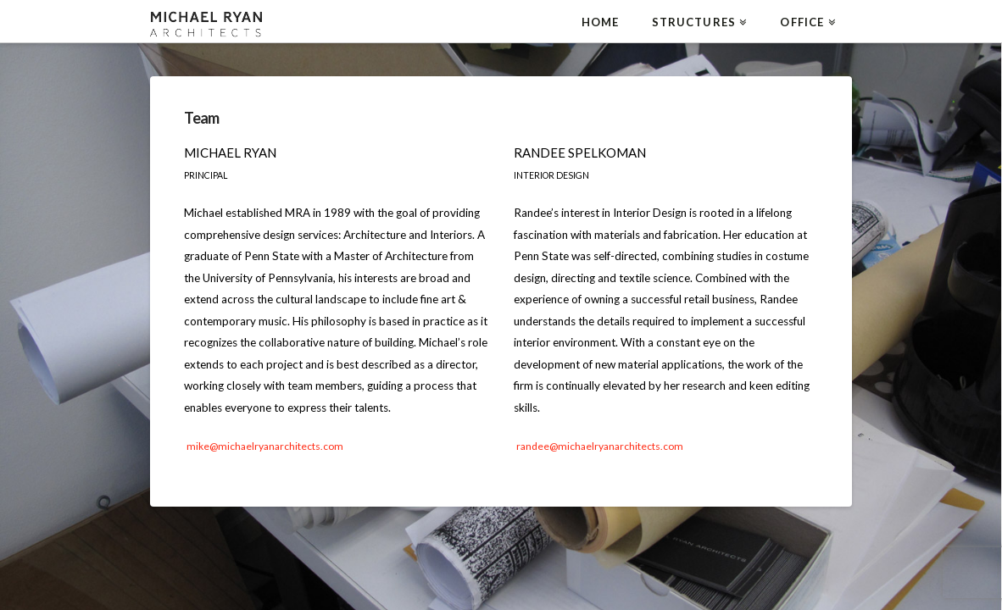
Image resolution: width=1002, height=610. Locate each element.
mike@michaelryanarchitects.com (264, 446)
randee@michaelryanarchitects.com (599, 446)
